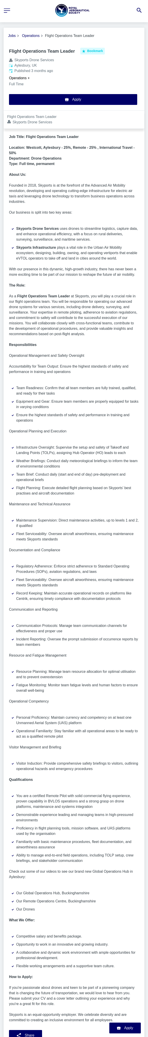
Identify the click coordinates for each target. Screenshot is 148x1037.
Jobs (12, 36)
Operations (31, 36)
